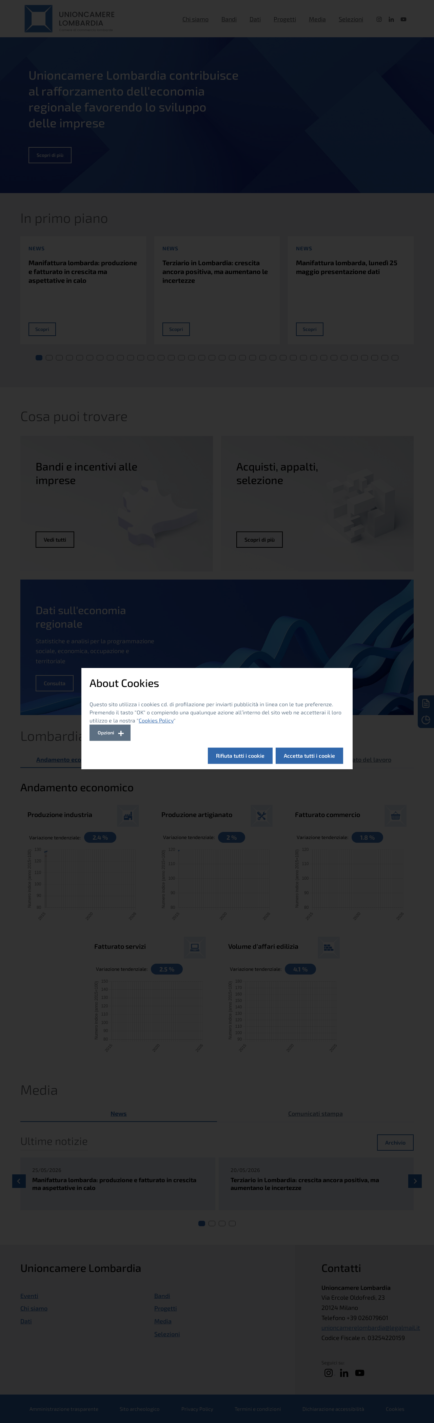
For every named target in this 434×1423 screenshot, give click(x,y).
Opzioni (106, 732)
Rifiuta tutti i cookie (240, 755)
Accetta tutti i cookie (309, 755)
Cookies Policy (156, 720)
